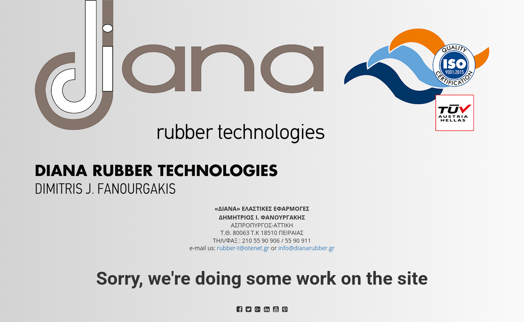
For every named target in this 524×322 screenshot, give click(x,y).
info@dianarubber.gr (306, 248)
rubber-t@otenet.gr (243, 248)
